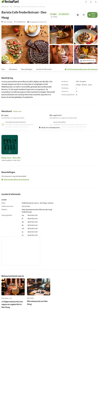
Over (3, 69)
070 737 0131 (26, 206)
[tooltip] (77, 15)
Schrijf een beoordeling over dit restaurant (81, 69)
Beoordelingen (26, 69)
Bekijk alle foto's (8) (88, 60)
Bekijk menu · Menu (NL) (11, 158)
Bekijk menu (92, 15)
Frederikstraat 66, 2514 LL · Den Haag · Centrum (37, 203)
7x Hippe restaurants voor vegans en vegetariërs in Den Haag (12, 304)
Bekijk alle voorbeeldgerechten (49, 127)
